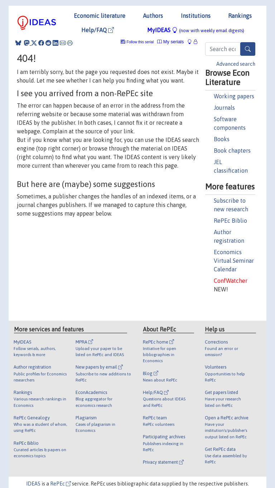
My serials (170, 41)
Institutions (196, 16)
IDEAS (33, 484)
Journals (224, 107)
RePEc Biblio (230, 220)
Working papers (234, 96)
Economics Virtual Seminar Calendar (234, 260)
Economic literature (99, 16)
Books (222, 139)
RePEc (60, 484)
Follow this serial (140, 42)
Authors (153, 16)
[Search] (247, 49)
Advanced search (235, 64)
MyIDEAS (195, 30)
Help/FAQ (97, 30)
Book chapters (232, 150)
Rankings (240, 16)
